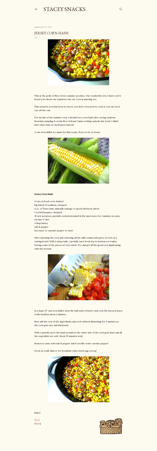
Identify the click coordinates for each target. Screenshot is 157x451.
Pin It (37, 420)
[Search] (121, 8)
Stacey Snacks (65, 9)
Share (37, 423)
